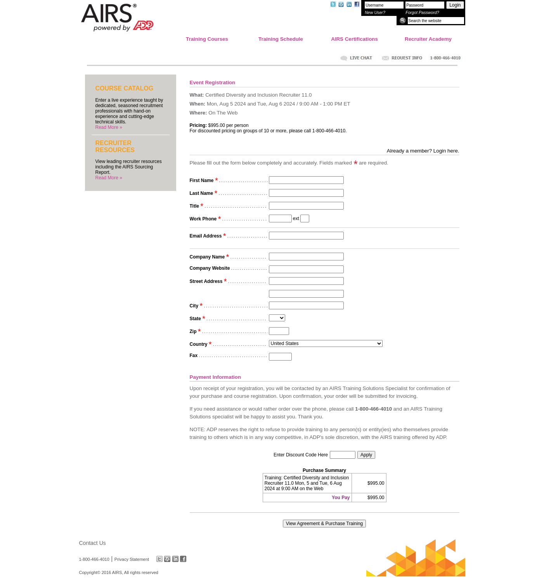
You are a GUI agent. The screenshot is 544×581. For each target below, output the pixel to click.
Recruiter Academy (428, 39)
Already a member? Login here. (423, 151)
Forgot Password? (422, 12)
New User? (375, 12)
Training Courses (207, 39)
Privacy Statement (131, 559)
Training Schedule (280, 39)
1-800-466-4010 (94, 559)
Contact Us (92, 543)
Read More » (108, 127)
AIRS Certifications (354, 39)
